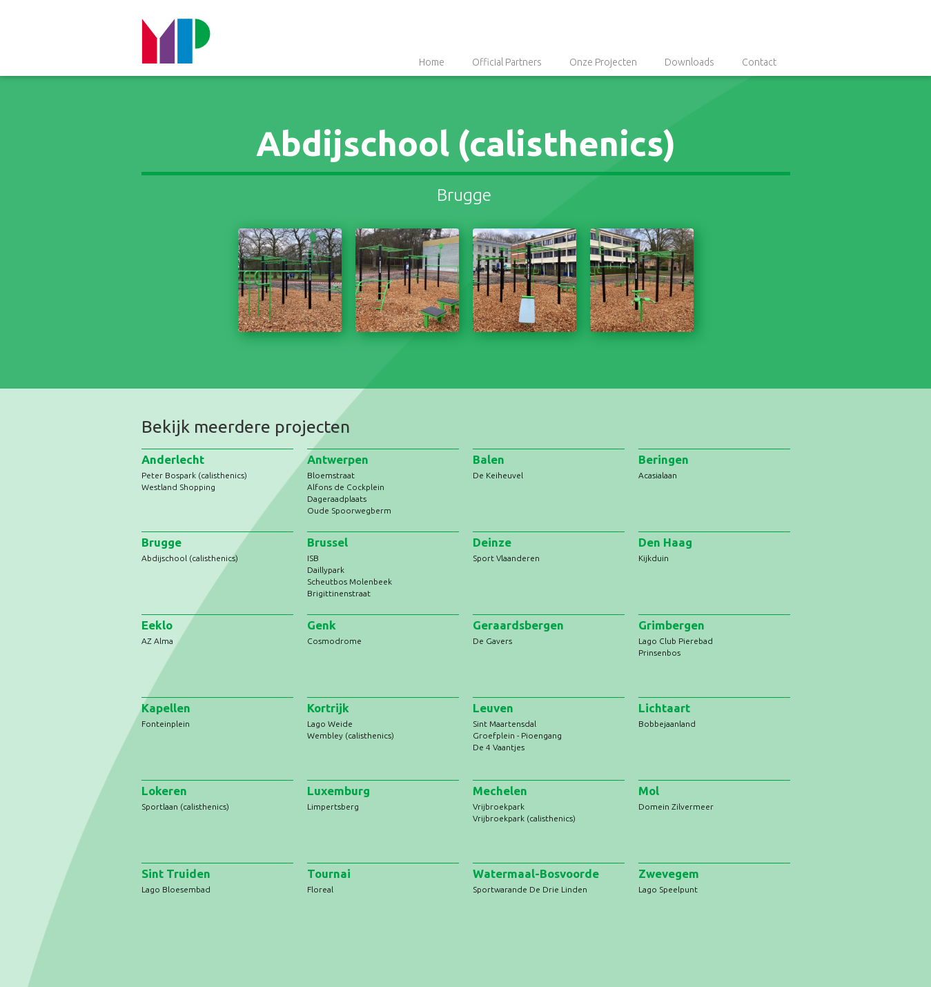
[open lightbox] (290, 280)
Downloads (689, 62)
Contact (759, 62)
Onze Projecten (603, 62)
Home (431, 62)
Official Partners (507, 62)
